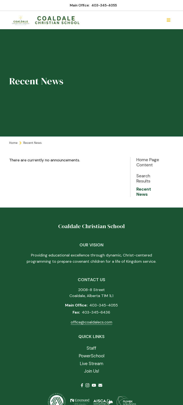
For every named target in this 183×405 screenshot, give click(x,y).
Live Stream (91, 363)
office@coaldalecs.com (91, 322)
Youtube (94, 385)
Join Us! (91, 371)
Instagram (87, 385)
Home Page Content (147, 162)
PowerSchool (91, 356)
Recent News (143, 192)
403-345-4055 (104, 5)
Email (100, 385)
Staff (91, 348)
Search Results (143, 178)
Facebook (82, 385)
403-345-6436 (96, 312)
